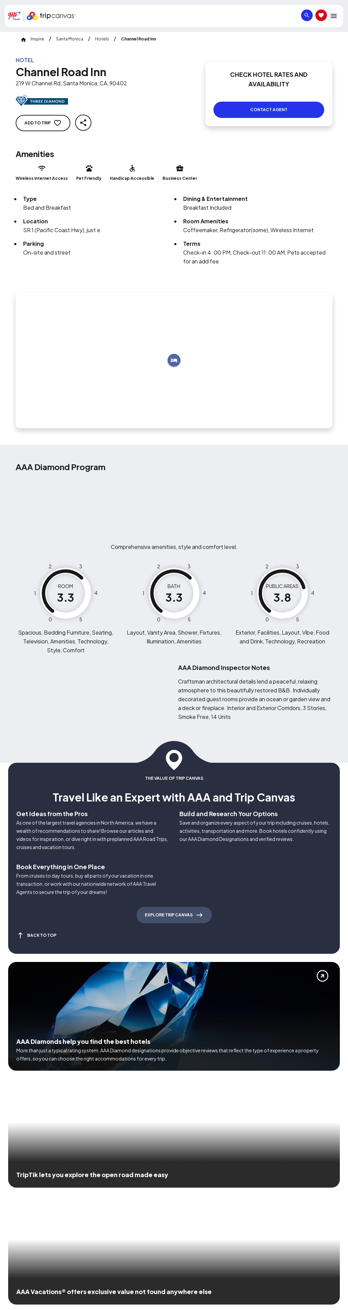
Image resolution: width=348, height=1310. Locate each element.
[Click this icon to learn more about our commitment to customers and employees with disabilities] (18, 1178)
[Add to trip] (174, 352)
